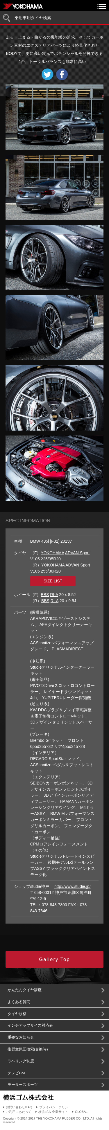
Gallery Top (54, 959)
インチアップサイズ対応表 (30, 1025)
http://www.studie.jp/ (72, 886)
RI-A (54, 594)
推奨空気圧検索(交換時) (28, 1049)
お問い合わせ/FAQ (19, 1107)
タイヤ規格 (17, 1014)
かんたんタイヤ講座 (25, 990)
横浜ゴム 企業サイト (53, 1111)
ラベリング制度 (21, 1061)
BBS (45, 594)
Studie (36, 667)
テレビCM (16, 1073)
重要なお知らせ (21, 1037)
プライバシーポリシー (55, 1107)
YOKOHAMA (52, 552)
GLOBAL (81, 1111)
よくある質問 (19, 1002)
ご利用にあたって (18, 1111)
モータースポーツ (23, 1084)
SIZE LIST (53, 581)
